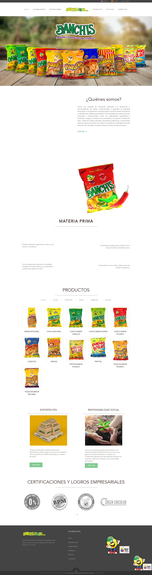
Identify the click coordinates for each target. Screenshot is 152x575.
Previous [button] (21, 513)
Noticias (110, 9)
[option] (34, 513)
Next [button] (131, 513)
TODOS (44, 311)
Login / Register (125, 1)
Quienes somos (39, 9)
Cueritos (69, 311)
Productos (97, 9)
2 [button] (77, 526)
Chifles (108, 311)
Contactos (122, 9)
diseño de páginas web (71, 573)
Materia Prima (55, 9)
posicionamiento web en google (85, 573)
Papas (81, 311)
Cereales (95, 311)
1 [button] (75, 526)
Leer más (81, 142)
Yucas (56, 311)
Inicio (26, 9)
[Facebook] (22, 549)
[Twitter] (25, 549)
